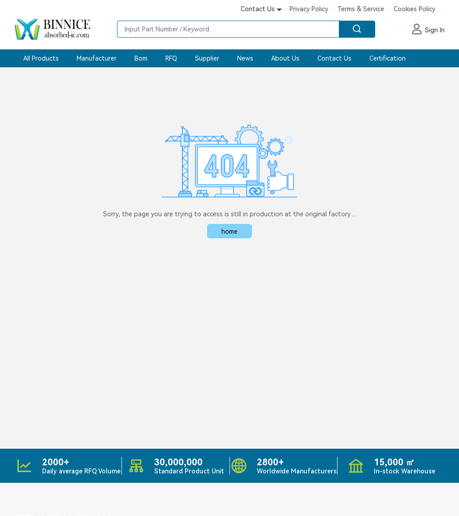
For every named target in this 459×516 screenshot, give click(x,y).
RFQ (171, 58)
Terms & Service (361, 9)
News (245, 58)
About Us (285, 58)
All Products (41, 58)
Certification (387, 58)
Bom (140, 58)
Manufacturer (97, 58)
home (229, 231)
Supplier (207, 58)
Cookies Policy (414, 9)
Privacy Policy (309, 9)
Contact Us (334, 58)
